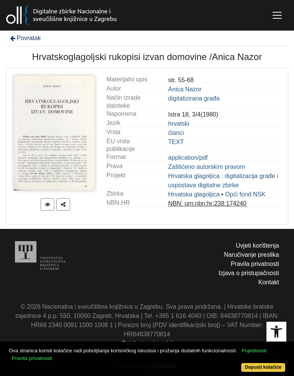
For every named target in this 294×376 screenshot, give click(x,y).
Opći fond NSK (245, 194)
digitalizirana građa (193, 98)
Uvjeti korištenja (257, 245)
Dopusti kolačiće (263, 367)
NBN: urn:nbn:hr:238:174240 (207, 203)
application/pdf (187, 157)
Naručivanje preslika (251, 254)
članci (176, 133)
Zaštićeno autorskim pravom (206, 167)
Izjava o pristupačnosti (249, 273)
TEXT (176, 142)
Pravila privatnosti (255, 264)
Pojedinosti (254, 350)
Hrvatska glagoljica (193, 194)
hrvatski (178, 123)
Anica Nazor (184, 89)
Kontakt (268, 282)
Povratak (25, 38)
